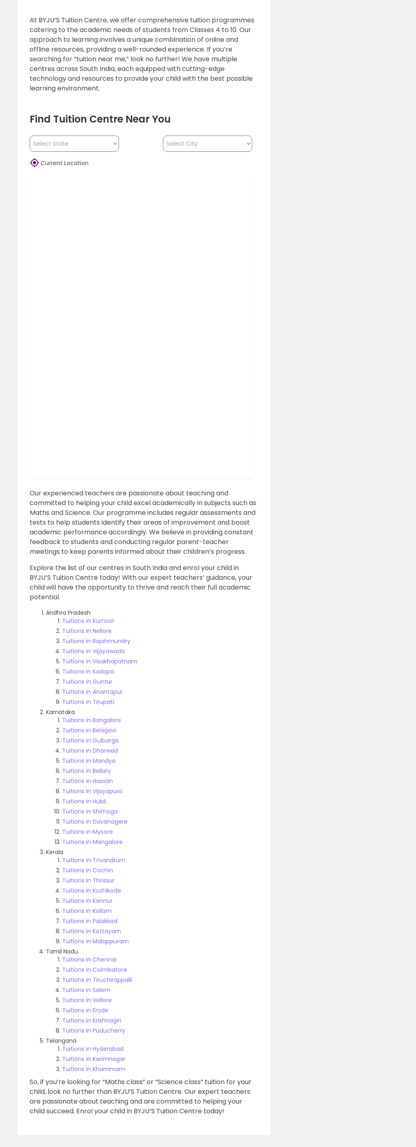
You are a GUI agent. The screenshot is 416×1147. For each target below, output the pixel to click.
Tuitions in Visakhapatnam (99, 661)
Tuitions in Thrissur (88, 880)
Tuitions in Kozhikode (91, 891)
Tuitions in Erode (85, 1010)
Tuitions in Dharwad (90, 751)
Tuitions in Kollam (87, 911)
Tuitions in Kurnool (88, 621)
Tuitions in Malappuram (95, 941)
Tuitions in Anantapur (92, 692)
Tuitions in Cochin (87, 870)
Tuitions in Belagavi (89, 730)
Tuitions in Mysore (87, 832)
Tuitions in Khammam (93, 1069)
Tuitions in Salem (86, 990)
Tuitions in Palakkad (89, 921)
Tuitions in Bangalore (91, 720)
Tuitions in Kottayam (91, 931)
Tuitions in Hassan (87, 781)
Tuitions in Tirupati (88, 702)
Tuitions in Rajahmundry (96, 641)
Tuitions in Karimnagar (94, 1059)
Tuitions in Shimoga (90, 811)
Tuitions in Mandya (88, 761)
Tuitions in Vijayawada (93, 651)
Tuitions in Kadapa (88, 671)
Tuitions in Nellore (87, 631)
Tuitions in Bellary (86, 771)
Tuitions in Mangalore (92, 842)
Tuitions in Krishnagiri (91, 1020)
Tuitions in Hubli (84, 801)
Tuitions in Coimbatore (94, 970)
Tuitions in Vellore (87, 1000)
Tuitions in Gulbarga (90, 740)
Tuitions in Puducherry (93, 1030)
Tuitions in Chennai (89, 959)
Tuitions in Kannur (87, 901)
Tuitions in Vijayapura (92, 791)
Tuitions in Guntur (87, 682)
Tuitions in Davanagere (95, 822)
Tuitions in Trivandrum (94, 860)
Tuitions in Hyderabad (93, 1049)
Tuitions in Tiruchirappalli (97, 980)
